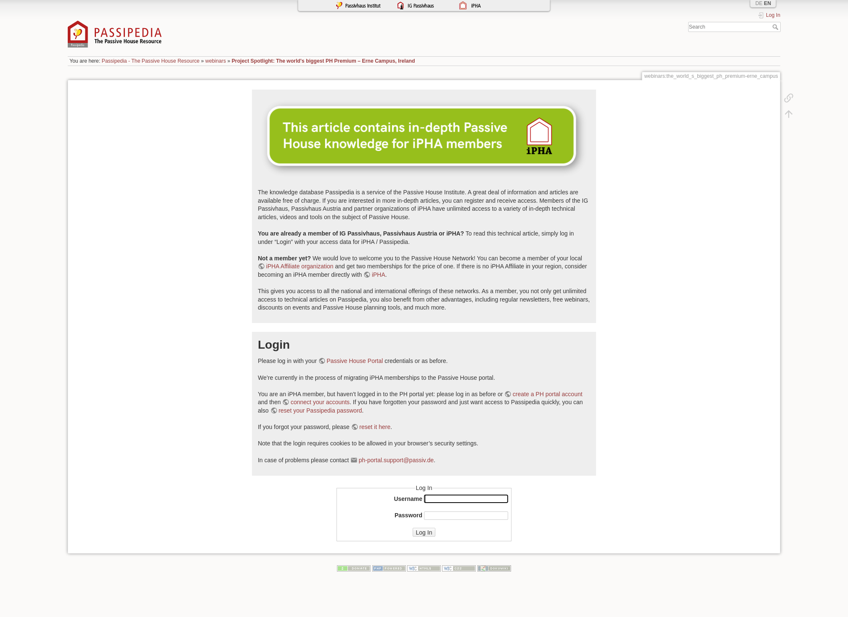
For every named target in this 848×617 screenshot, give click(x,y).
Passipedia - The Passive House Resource (151, 61)
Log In (424, 532)
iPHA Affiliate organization (300, 266)
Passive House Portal (355, 360)
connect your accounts (320, 402)
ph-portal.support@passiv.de (396, 460)
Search (776, 27)
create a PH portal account (548, 394)
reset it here (374, 427)
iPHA (378, 274)
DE (759, 3)
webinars (215, 61)
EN (767, 3)
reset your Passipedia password (320, 410)
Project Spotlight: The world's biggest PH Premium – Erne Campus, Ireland (323, 61)
